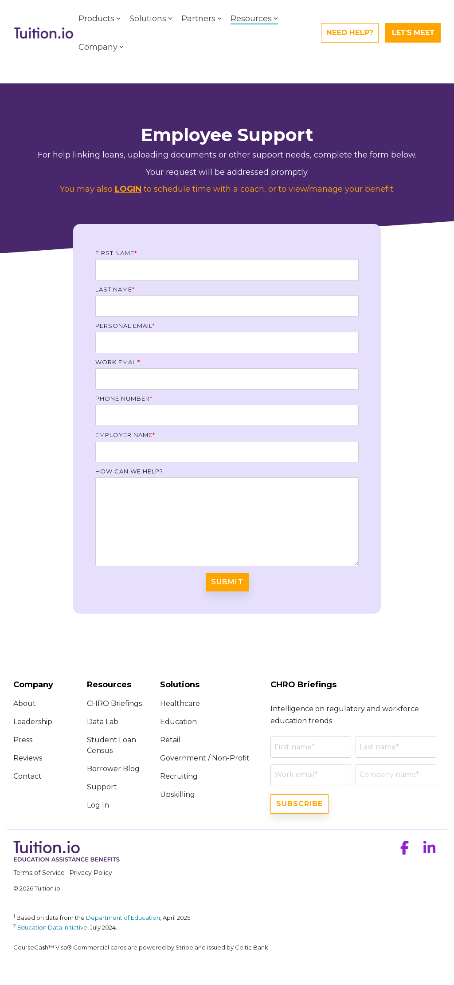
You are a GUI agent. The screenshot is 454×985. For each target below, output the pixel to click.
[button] (405, 851)
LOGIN (128, 189)
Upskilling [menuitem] (177, 794)
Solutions (150, 19)
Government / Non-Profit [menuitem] (205, 758)
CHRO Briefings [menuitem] (114, 703)
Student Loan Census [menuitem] (112, 745)
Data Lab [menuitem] (102, 721)
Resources (254, 19)
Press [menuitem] (22, 740)
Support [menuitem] (102, 787)
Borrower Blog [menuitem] (113, 768)
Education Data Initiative (52, 927)
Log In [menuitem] (98, 805)
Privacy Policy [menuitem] (90, 873)
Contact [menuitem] (27, 776)
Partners (201, 19)
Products (99, 19)
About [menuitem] (25, 703)
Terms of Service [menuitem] (39, 873)
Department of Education (123, 917)
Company (101, 47)
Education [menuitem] (178, 721)
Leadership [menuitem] (32, 721)
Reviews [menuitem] (27, 758)
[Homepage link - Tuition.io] (66, 858)
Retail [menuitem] (170, 740)
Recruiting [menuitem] (179, 776)
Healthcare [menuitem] (180, 703)
